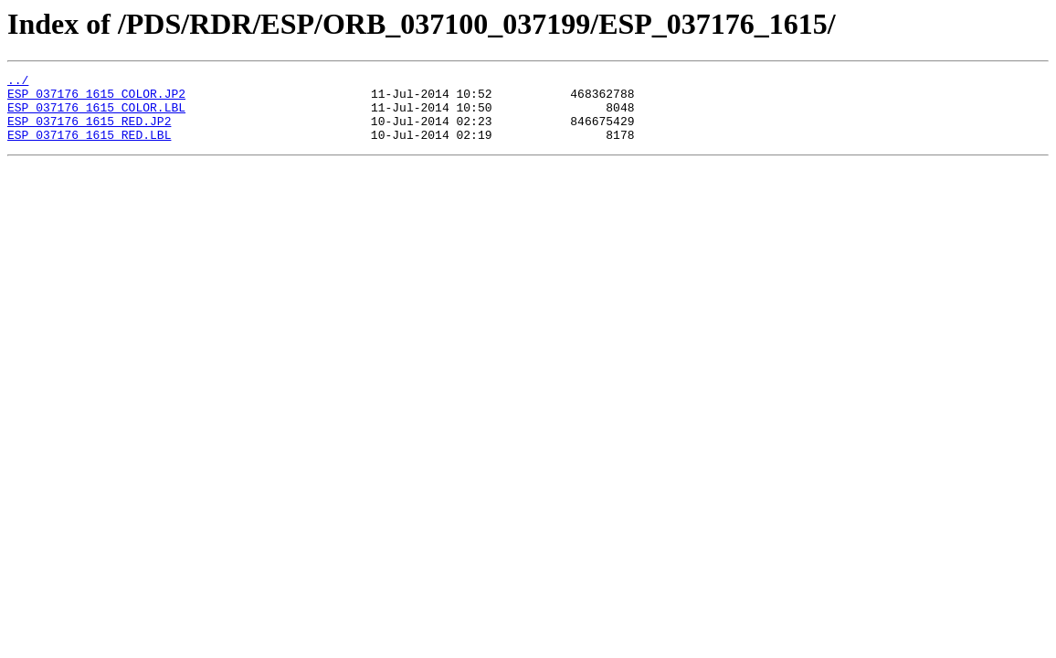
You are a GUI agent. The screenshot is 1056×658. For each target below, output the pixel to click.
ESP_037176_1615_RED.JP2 (89, 131)
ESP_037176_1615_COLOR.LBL (96, 115)
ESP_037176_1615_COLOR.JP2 (96, 98)
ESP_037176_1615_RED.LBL (89, 148)
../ (17, 82)
